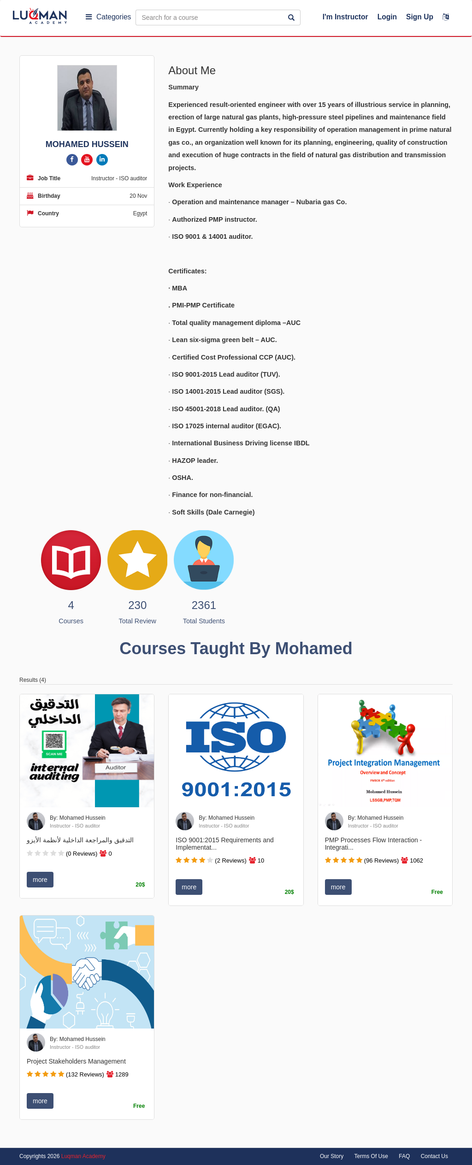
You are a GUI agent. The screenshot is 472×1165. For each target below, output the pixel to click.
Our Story (331, 1156)
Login (387, 17)
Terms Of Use (371, 1156)
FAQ (404, 1156)
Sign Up (419, 17)
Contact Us (434, 1156)
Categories (108, 17)
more (40, 879)
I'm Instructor (345, 17)
